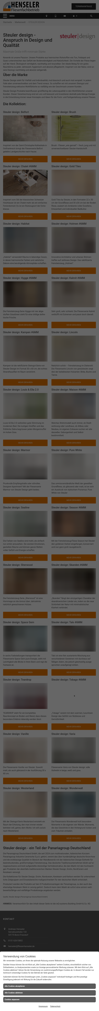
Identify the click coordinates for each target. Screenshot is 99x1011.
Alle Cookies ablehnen (14, 993)
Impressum (43, 1006)
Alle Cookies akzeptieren (15, 986)
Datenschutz (55, 1006)
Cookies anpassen (12, 999)
